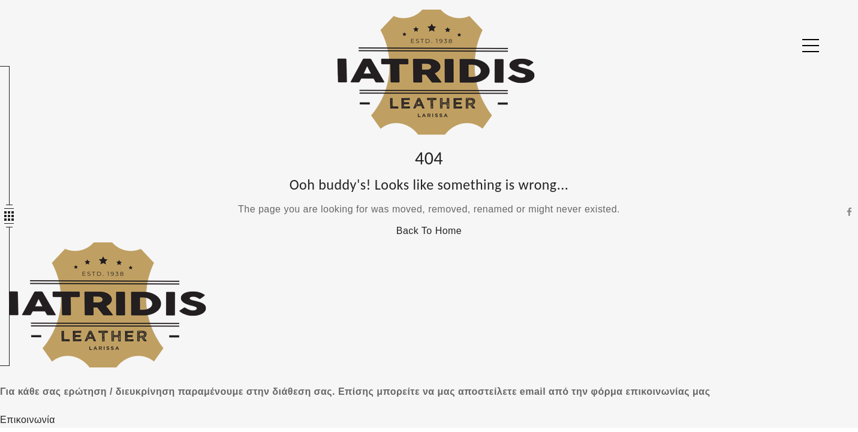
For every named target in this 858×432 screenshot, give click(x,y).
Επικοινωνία (27, 420)
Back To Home (429, 231)
